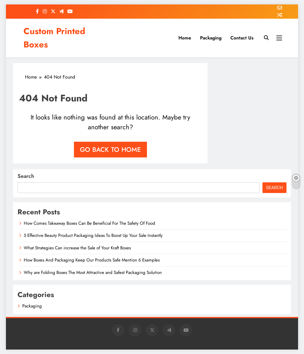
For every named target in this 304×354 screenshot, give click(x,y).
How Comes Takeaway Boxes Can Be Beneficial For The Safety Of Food (89, 223)
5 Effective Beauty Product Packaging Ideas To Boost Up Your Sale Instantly (93, 235)
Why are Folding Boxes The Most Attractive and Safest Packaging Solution (93, 272)
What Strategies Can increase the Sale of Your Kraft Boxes (77, 248)
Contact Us (242, 37)
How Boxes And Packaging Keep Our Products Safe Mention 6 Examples (92, 260)
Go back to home (110, 149)
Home (184, 37)
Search (26, 176)
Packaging (210, 37)
